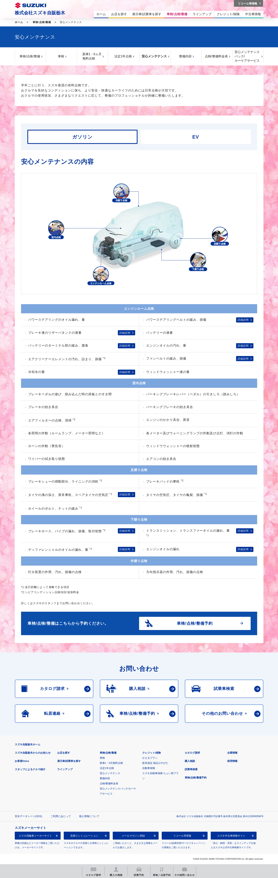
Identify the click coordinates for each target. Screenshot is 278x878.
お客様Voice (22, 761)
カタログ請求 (192, 752)
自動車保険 (148, 768)
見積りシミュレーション (84, 835)
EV (195, 137)
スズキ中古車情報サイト (231, 835)
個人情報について (89, 816)
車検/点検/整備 (42, 22)
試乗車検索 (191, 769)
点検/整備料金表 (216, 56)
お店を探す (63, 752)
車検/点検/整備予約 (196, 777)
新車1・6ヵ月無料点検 (92, 56)
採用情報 (232, 761)
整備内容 (185, 56)
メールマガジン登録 (133, 835)
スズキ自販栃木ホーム (27, 744)
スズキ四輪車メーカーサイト (35, 835)
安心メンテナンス (154, 56)
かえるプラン (150, 757)
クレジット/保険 (151, 752)
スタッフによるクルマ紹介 (30, 769)
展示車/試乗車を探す (69, 761)
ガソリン (82, 137)
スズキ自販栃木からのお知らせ (33, 752)
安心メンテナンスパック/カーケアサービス (247, 56)
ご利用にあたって (60, 816)
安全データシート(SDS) (28, 816)
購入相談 (190, 761)
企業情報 (232, 752)
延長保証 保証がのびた (155, 762)
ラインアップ (65, 769)
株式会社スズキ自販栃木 (40, 12)
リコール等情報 (182, 835)
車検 (61, 56)
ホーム (19, 22)
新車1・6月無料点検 (111, 762)
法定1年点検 (123, 56)
